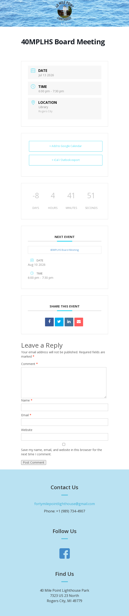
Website (26, 430)
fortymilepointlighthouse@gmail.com (64, 503)
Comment (29, 364)
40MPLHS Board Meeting (64, 249)
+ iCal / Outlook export (66, 160)
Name (26, 400)
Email (26, 415)
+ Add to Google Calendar (65, 146)
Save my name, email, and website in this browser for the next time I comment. (61, 452)
